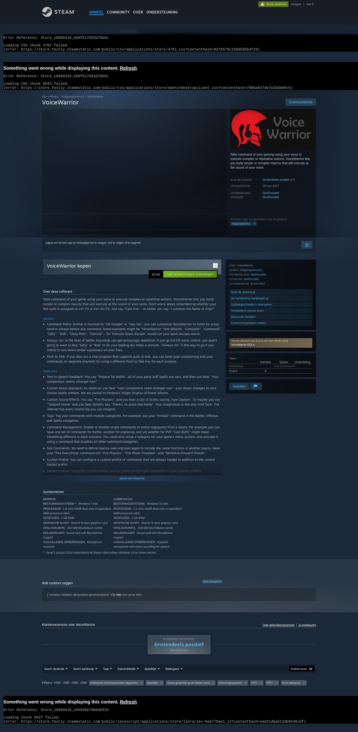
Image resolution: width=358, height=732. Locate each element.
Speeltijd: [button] (152, 688)
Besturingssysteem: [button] (230, 688)
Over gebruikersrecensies (279, 630)
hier (119, 600)
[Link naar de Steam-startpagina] (62, 16)
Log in (49, 248)
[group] (179, 689)
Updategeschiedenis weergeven (251, 357)
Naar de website (243, 345)
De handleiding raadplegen (250, 351)
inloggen (296, 4)
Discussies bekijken (243, 369)
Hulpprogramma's (72, 102)
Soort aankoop (83, 674)
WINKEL (96, 12)
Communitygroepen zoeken (248, 375)
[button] (270, 276)
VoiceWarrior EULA (243, 278)
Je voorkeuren (307, 630)
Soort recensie (54, 674)
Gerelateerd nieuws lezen (247, 363)
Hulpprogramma (241, 229)
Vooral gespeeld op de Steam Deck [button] (188, 688)
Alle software (50, 102)
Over (138, 12)
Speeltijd (150, 674)
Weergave (172, 674)
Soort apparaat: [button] (291, 688)
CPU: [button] (254, 688)
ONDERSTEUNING (162, 12)
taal (308, 4)
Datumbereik (126, 674)
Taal (105, 674)
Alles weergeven (212, 587)
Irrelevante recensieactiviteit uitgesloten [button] (114, 688)
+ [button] (254, 229)
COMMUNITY (118, 12)
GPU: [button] (269, 688)
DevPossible (271, 198)
